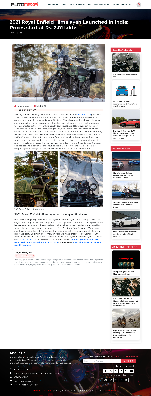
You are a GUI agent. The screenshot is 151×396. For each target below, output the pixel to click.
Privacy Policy (111, 390)
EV (89, 5)
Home (13, 33)
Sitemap (37, 390)
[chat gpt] (105, 380)
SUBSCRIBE (128, 361)
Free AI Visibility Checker (26, 385)
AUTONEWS (53, 5)
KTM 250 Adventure (26, 239)
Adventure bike (83, 114)
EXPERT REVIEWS (101, 5)
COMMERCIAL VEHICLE (123, 5)
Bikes (19, 33)
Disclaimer (47, 390)
